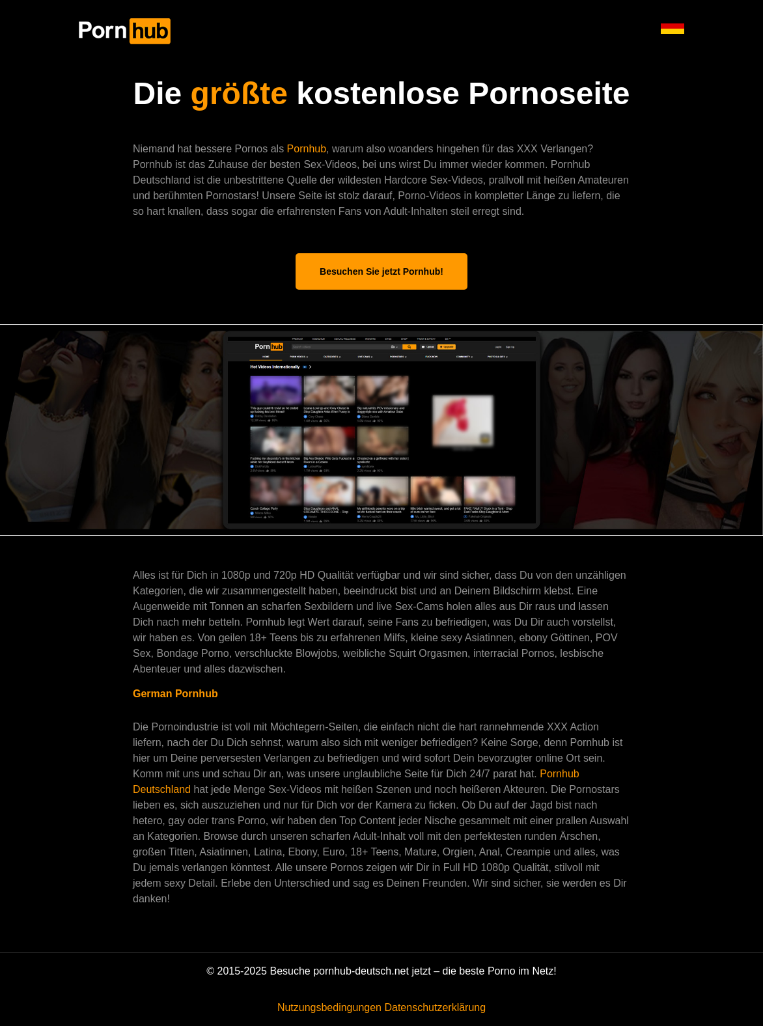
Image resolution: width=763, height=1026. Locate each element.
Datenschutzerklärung (435, 1007)
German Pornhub (175, 693)
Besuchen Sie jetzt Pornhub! (381, 271)
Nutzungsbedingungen (329, 1007)
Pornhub (307, 148)
